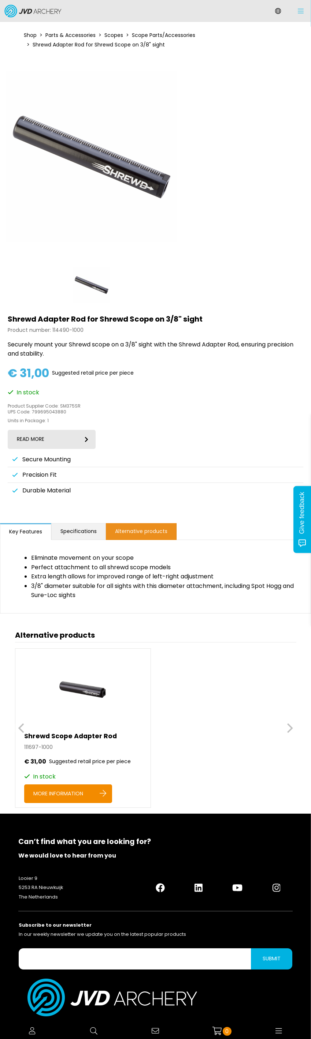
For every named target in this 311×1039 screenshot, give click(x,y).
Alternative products (141, 531)
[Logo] (31, 11)
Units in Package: (27, 421)
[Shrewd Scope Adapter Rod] (83, 728)
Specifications (78, 531)
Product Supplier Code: (33, 406)
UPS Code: (19, 412)
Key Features (25, 531)
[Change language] (278, 11)
